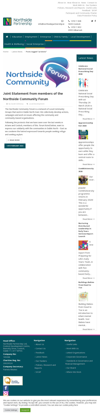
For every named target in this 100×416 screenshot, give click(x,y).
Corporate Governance (76, 356)
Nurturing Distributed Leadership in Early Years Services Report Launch (86, 230)
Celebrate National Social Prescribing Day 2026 (86, 70)
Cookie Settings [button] (11, 410)
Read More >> (89, 119)
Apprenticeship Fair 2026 (86, 124)
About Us (40, 344)
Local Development (36, 104)
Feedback (40, 352)
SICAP (38, 372)
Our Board (71, 367)
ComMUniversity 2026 (86, 170)
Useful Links (71, 344)
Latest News (17, 51)
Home (5, 51)
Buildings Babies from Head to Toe (86, 285)
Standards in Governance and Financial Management (79, 362)
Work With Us (72, 348)
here (76, 405)
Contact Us (41, 348)
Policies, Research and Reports (45, 366)
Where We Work (73, 372)
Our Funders (41, 361)
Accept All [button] (25, 410)
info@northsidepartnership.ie (51, 24)
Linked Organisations (75, 352)
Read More (14, 140)
